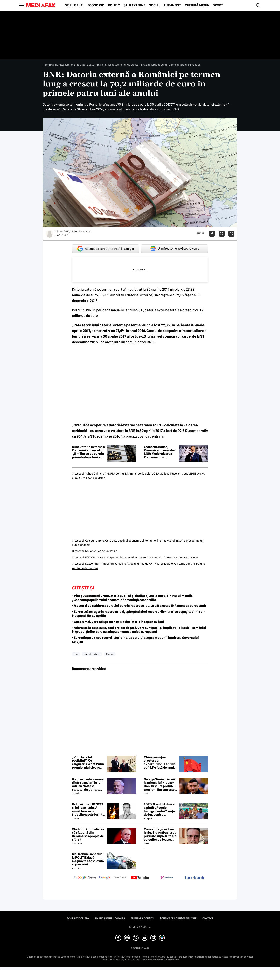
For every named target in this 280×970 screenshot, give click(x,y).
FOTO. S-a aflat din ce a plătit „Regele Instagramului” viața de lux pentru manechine (159, 809)
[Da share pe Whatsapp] (231, 234)
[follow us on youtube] (140, 878)
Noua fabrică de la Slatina (101, 551)
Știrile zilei (74, 5)
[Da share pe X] (222, 234)
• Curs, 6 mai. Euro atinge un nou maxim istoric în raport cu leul (118, 622)
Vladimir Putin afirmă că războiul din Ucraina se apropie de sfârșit (88, 834)
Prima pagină (50, 64)
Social (154, 5)
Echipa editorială (78, 918)
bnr (76, 654)
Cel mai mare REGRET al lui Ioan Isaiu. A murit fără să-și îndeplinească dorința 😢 (88, 809)
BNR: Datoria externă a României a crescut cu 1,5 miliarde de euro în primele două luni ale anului (88, 452)
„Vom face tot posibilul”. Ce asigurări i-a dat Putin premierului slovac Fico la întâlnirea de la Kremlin (88, 762)
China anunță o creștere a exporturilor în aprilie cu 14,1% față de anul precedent (160, 762)
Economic (96, 5)
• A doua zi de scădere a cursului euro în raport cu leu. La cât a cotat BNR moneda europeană (139, 606)
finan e (110, 654)
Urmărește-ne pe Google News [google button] (174, 248)
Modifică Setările (140, 927)
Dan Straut (61, 235)
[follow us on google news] (85, 878)
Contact (207, 918)
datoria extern (92, 654)
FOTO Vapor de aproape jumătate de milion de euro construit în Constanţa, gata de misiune (141, 557)
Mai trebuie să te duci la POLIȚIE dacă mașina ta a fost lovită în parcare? (88, 859)
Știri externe (134, 5)
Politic (114, 5)
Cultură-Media (197, 5)
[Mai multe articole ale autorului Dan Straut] (49, 234)
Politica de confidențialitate (178, 918)
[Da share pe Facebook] (212, 234)
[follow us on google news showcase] (112, 878)
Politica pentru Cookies (110, 918)
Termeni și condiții (142, 918)
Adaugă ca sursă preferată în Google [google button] (105, 249)
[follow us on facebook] (194, 878)
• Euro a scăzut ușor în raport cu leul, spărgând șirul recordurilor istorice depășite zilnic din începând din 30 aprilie (139, 614)
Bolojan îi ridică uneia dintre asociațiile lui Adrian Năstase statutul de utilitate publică (88, 784)
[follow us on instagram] (167, 878)
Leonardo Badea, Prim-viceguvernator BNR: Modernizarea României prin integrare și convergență (159, 452)
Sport (218, 5)
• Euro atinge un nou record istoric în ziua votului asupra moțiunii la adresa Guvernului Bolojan (135, 640)
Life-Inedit (172, 5)
